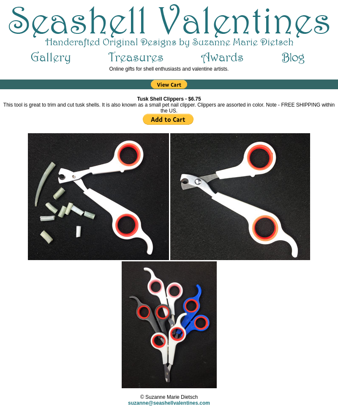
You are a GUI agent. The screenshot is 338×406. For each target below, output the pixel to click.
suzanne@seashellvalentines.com (169, 403)
